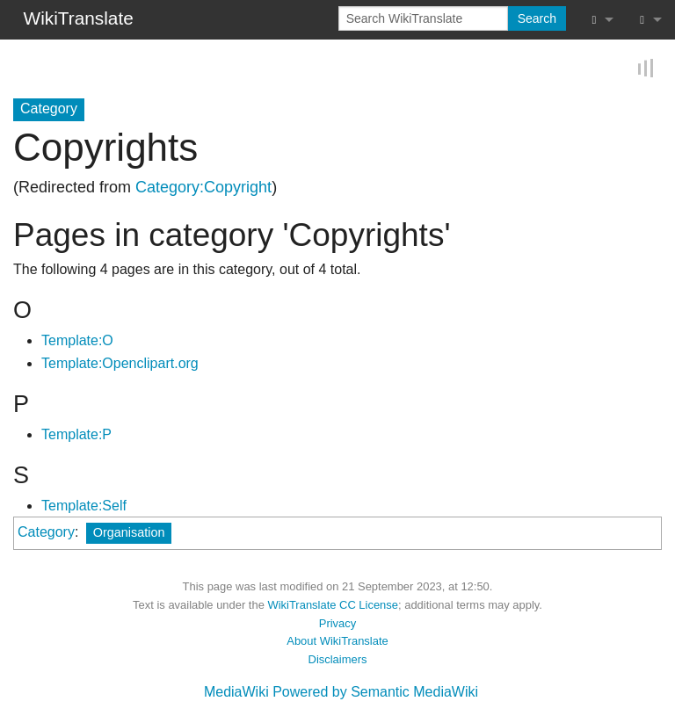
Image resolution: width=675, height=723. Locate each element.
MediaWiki (236, 691)
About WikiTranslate (337, 640)
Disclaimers (337, 659)
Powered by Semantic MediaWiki (375, 691)
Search (537, 18)
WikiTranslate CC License (332, 604)
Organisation (129, 532)
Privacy (337, 623)
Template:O (77, 340)
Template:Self (84, 505)
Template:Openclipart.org (120, 363)
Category (46, 531)
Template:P (76, 434)
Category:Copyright (203, 187)
